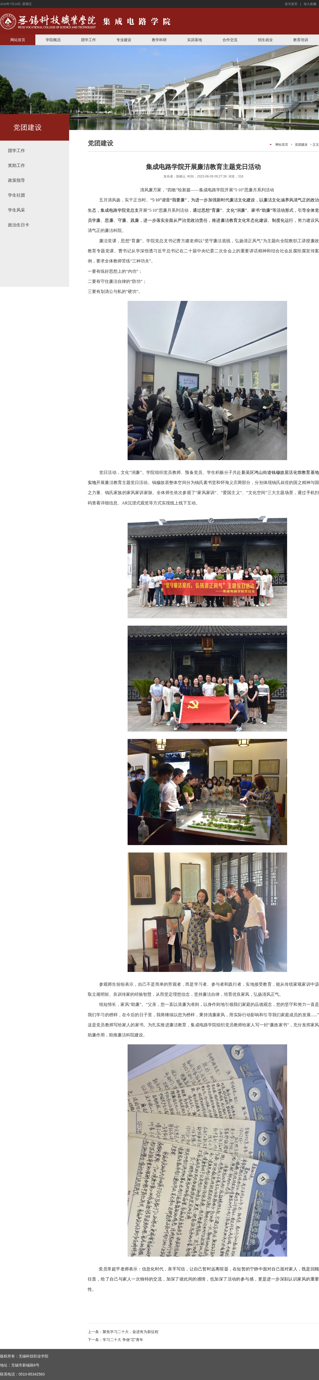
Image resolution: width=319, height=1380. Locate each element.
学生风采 (16, 210)
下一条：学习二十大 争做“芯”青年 (115, 1340)
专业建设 (123, 40)
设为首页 (291, 4)
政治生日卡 (18, 225)
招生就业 (265, 40)
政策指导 (16, 180)
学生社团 (16, 195)
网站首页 (17, 40)
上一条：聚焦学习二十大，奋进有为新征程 (123, 1332)
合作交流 (230, 40)
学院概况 (53, 40)
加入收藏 (310, 4)
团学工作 (88, 40)
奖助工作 (16, 165)
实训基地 (194, 40)
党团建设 (301, 144)
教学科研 (159, 40)
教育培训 (300, 40)
